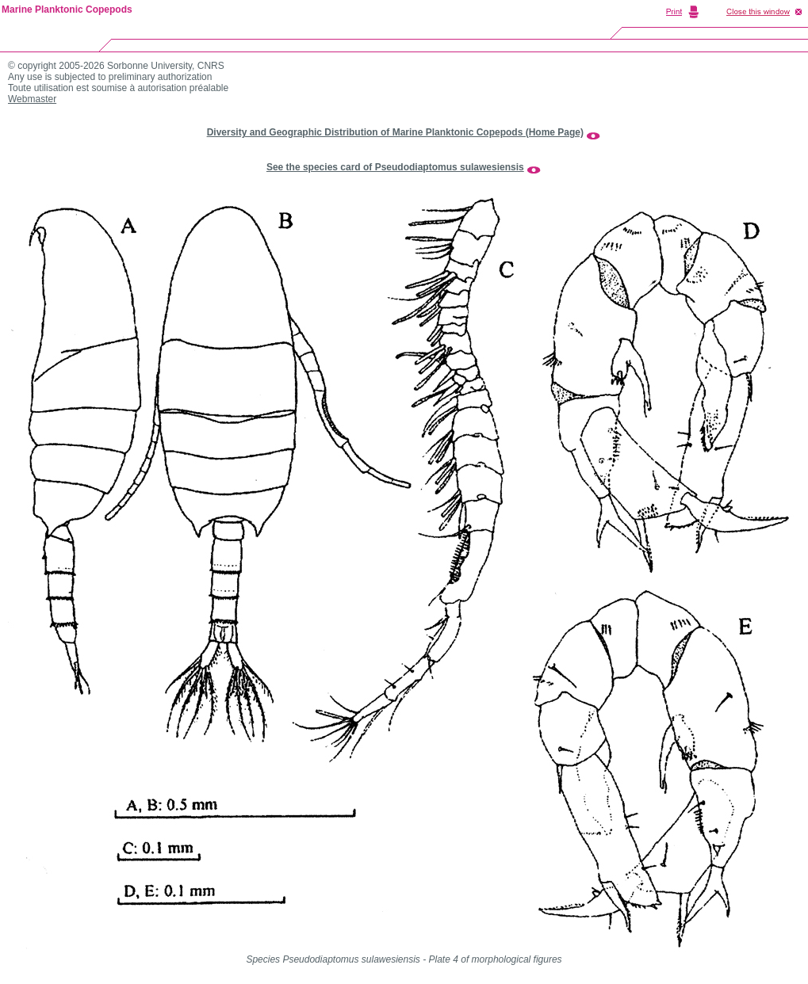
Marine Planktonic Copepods (67, 9)
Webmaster (32, 99)
